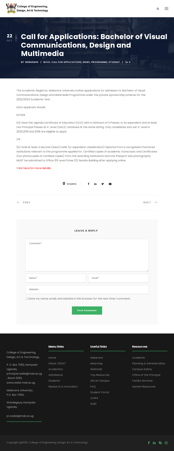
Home (52, 358)
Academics (55, 369)
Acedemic (138, 358)
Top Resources (99, 375)
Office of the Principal (146, 375)
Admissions (55, 375)
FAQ (93, 386)
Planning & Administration (148, 363)
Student (114, 62)
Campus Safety (142, 369)
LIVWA (94, 398)
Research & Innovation (63, 386)
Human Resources (143, 386)
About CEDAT (57, 363)
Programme (99, 62)
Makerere (96, 358)
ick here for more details (35, 168)
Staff (93, 404)
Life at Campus (99, 381)
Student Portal (99, 392)
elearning (96, 363)
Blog (47, 62)
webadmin (31, 62)
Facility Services (142, 381)
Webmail (96, 369)
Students (54, 381)
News (86, 62)
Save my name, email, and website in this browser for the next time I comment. (79, 299)
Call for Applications (66, 62)
